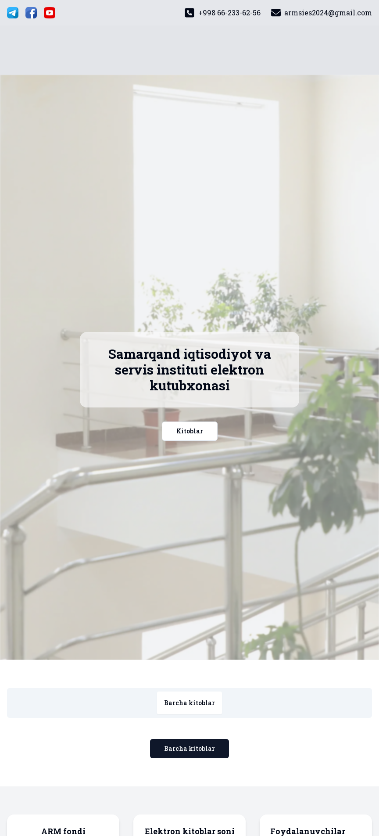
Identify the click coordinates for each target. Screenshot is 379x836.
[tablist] (189, 703)
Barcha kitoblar (189, 748)
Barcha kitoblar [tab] (189, 703)
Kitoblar (189, 431)
